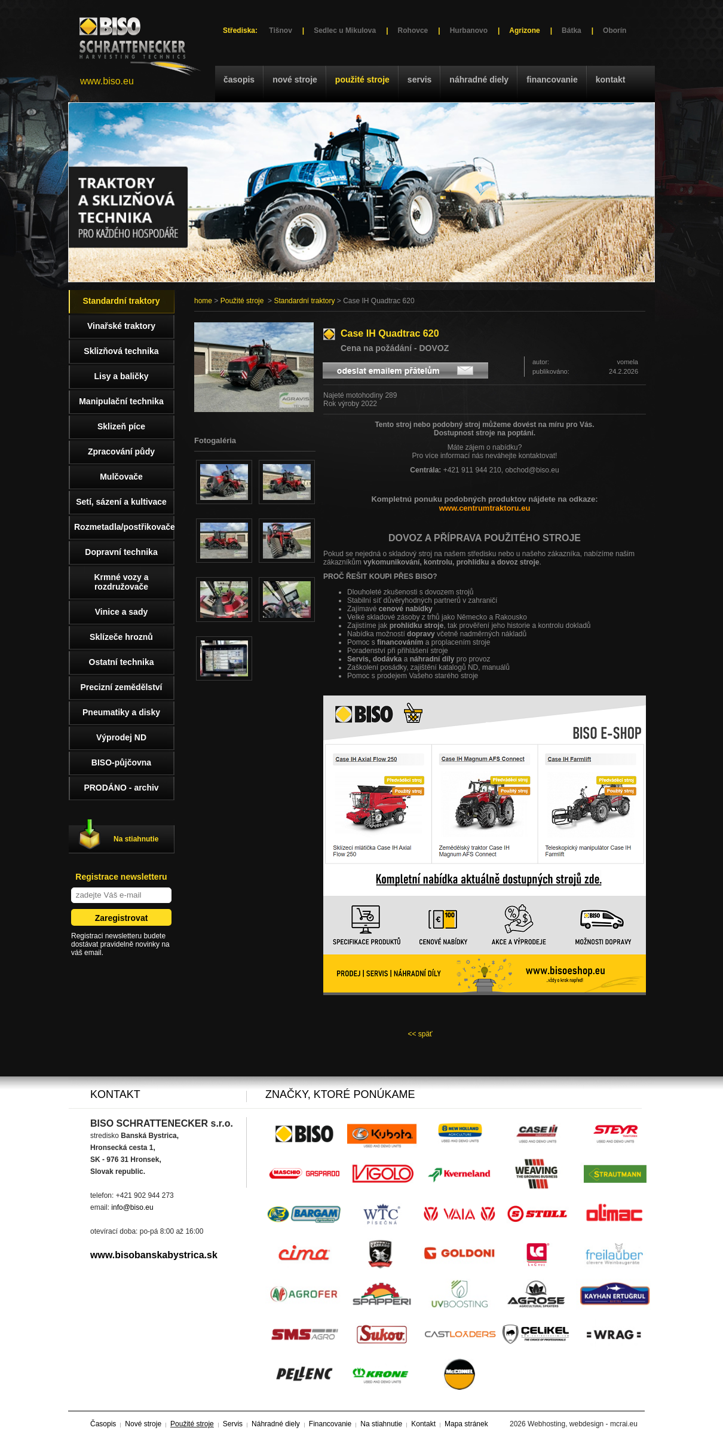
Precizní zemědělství (122, 687)
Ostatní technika (121, 662)
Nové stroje (294, 79)
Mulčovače (121, 476)
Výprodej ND (121, 737)
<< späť (420, 1034)
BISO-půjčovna (121, 762)
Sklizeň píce (121, 426)
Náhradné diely (478, 79)
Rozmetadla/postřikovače (124, 527)
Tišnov (280, 30)
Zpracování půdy (121, 451)
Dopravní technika (121, 552)
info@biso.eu (132, 1207)
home (203, 301)
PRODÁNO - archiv (121, 787)
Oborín (614, 30)
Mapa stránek (466, 1424)
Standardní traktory (304, 301)
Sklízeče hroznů (121, 637)
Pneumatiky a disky (121, 712)
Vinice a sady (121, 612)
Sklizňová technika (121, 351)
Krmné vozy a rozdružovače (121, 581)
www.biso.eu (107, 81)
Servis (419, 79)
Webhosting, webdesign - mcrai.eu (583, 1424)
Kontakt (611, 79)
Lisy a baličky (121, 376)
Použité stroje (362, 79)
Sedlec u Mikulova (345, 30)
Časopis (239, 79)
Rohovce (413, 30)
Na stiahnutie (136, 839)
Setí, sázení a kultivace (121, 502)
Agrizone (524, 30)
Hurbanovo (469, 30)
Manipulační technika (121, 401)
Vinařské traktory (121, 326)
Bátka (571, 30)
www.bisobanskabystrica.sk (153, 1255)
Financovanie (552, 79)
